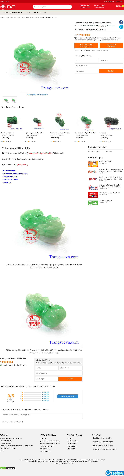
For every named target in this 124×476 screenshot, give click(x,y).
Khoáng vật (43, 438)
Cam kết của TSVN (45, 449)
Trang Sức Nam (71, 446)
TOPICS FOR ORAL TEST (47, 446)
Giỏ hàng (118, 6)
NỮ (45, 12)
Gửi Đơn (111, 71)
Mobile (2, 451)
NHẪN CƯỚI (37, 12)
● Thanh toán (96, 442)
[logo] (12, 7)
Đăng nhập (119, 1)
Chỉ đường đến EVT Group (8, 448)
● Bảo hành (95, 445)
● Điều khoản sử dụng (106, 445)
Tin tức (2, 1)
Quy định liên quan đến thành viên (50, 441)
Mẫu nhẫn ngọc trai (45, 451)
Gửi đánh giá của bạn (68, 396)
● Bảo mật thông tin (106, 442)
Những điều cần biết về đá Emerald (50, 443)
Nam (7, 1)
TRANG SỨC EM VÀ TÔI (90, 26)
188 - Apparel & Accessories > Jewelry (104, 449)
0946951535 (96, 50)
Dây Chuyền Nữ (71, 443)
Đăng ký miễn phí (109, 1)
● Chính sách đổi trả (106, 438)
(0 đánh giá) (111, 26)
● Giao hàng (96, 438)
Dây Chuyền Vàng (72, 441)
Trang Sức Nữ (71, 449)
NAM (29, 12)
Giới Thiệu (70, 438)
